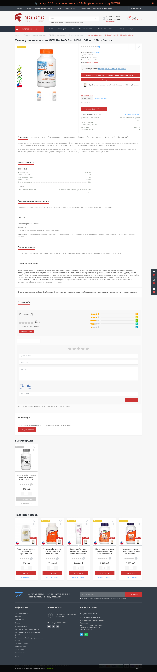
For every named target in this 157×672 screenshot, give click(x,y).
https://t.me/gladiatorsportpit (58, 626)
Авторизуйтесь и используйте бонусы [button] (112, 69)
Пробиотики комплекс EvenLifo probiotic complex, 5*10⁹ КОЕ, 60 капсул (114, 85)
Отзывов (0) (110, 137)
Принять (137, 669)
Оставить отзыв (131, 400)
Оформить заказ (137, 20)
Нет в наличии (26, 499)
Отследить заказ (71, 9)
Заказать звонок (111, 21)
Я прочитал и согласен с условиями (104, 598)
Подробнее (49, 668)
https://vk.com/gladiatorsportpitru (49, 626)
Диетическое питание (106, 29)
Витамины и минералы (58, 29)
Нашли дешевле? (101, 98)
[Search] (96, 19)
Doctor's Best (97, 52)
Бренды (122, 29)
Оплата (28, 9)
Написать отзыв (26, 331)
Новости (18, 616)
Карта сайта (19, 650)
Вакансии (18, 623)
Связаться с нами (21, 643)
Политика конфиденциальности (100, 598)
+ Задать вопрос (27, 430)
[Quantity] (26, 494)
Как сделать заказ (21, 613)
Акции (51, 34)
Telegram (82, 634)
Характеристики (38, 137)
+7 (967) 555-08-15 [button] (89, 613)
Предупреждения (94, 137)
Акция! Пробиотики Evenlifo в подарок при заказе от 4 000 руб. (110, 75)
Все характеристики (132, 114)
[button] (154, 290)
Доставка (19, 9)
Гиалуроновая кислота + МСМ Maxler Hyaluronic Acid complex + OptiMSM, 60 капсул (26, 553)
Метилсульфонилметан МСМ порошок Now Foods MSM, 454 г (52, 551)
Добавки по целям (87, 29)
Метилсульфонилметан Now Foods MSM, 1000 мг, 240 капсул (131, 551)
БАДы (73, 29)
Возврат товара (20, 646)
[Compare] (138, 46)
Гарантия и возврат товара (43, 9)
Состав (81, 137)
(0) (99, 47)
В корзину (26, 573)
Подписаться (134, 594)
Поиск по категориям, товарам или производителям (66, 22)
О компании (19, 620)
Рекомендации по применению (61, 137)
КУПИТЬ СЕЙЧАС (26, 503)
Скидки (131, 29)
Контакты (59, 9)
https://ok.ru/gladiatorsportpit (53, 626)
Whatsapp (86, 634)
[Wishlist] (132, 46)
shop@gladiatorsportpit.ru (90, 617)
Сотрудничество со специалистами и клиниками (96, 9)
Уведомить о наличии (94, 109)
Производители (20, 653)
